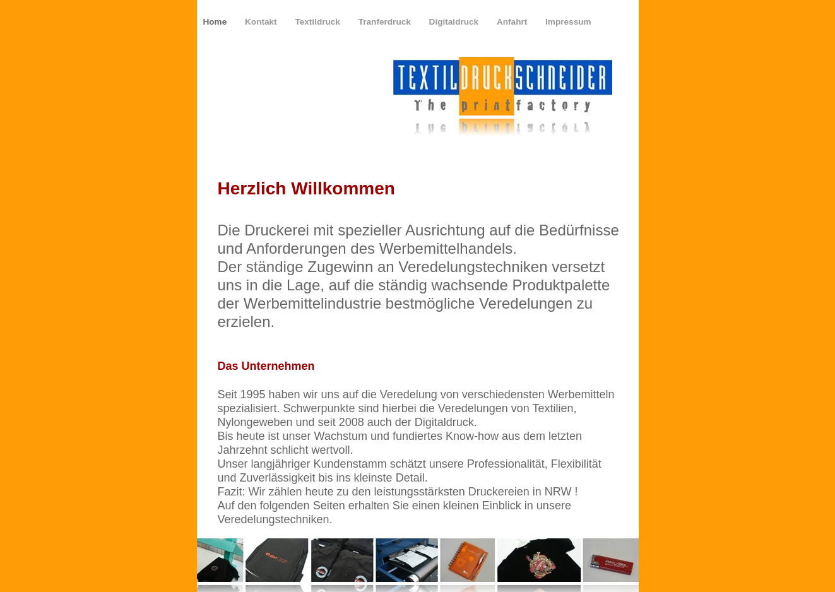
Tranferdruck (385, 22)
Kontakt (262, 22)
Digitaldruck (455, 22)
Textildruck (318, 22)
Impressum (568, 22)
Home (216, 22)
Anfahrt (513, 22)
